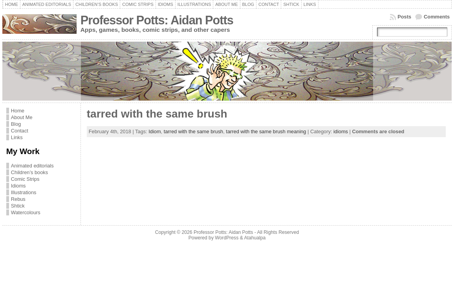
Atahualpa (254, 238)
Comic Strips (25, 179)
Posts (404, 17)
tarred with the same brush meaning (266, 131)
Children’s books (29, 172)
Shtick (18, 206)
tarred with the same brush (157, 114)
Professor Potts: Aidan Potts (157, 20)
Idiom (154, 131)
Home (17, 111)
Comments (437, 17)
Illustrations (24, 192)
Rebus (18, 199)
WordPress (226, 238)
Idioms (18, 186)
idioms (340, 131)
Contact (19, 131)
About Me (22, 117)
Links (17, 137)
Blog (16, 124)
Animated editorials (32, 166)
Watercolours (25, 212)
